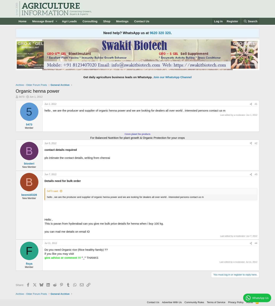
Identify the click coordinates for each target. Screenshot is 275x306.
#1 (256, 104)
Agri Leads (69, 21)
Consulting (89, 21)
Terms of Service (216, 302)
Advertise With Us (172, 302)
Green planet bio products (137, 134)
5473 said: (52, 191)
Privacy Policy (235, 302)
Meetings (122, 21)
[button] (56, 21)
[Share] (250, 104)
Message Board (42, 21)
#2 (256, 143)
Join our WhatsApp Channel (172, 77)
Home (23, 21)
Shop (106, 21)
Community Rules (194, 302)
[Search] (251, 21)
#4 (256, 243)
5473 (21, 96)
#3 (256, 174)
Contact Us (141, 21)
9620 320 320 (160, 33)
